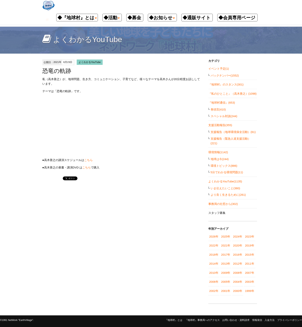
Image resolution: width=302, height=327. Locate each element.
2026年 (213, 236)
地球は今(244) (220, 159)
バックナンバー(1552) (225, 75)
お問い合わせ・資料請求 (236, 320)
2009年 (225, 272)
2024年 (237, 236)
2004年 (237, 281)
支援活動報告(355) (220, 125)
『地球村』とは (173, 320)
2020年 (237, 245)
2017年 (225, 254)
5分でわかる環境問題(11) (227, 172)
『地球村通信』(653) (221, 102)
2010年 (213, 272)
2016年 (237, 254)
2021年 (225, 245)
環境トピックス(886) (224, 165)
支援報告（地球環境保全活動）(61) (233, 132)
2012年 (237, 263)
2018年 (213, 254)
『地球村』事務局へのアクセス (202, 320)
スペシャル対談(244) (224, 116)
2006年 (213, 281)
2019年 (249, 245)
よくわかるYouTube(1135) (225, 181)
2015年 (249, 254)
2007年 (249, 272)
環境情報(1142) (218, 152)
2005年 (225, 281)
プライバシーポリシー (289, 320)
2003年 (249, 281)
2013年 (225, 263)
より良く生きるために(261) (228, 194)
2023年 (249, 236)
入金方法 (270, 320)
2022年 (213, 245)
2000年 (237, 290)
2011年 (249, 263)
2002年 (213, 290)
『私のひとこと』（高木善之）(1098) (232, 93)
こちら (88, 160)
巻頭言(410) (218, 109)
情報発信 (257, 320)
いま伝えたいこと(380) (225, 188)
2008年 (237, 272)
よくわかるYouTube (90, 62)
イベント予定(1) (218, 68)
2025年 (225, 236)
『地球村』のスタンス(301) (226, 84)
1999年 (249, 290)
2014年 (213, 263)
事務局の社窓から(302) (223, 203)
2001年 (225, 290)
